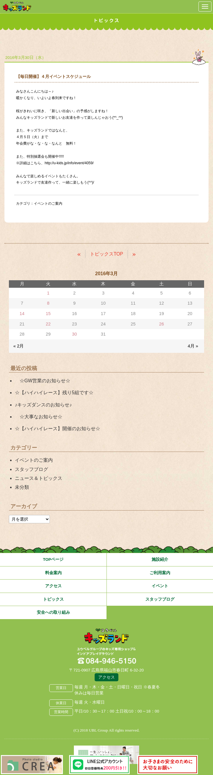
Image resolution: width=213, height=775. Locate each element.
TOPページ (53, 559)
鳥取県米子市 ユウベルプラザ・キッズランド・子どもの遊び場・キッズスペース (17, 6)
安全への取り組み (53, 612)
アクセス (53, 586)
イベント (160, 586)
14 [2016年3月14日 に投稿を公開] (22, 313)
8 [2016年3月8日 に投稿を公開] (48, 303)
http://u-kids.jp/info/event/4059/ (68, 163)
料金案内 (53, 573)
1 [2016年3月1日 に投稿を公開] (48, 293)
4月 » (193, 346)
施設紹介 (160, 559)
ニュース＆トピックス (38, 478)
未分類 (22, 487)
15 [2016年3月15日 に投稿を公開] (48, 313)
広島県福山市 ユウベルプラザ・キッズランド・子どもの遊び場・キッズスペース (106, 636)
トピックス (53, 599)
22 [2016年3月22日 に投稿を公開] (48, 324)
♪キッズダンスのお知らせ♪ (43, 404)
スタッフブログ (31, 469)
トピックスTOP (106, 253)
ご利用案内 (160, 573)
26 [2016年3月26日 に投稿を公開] (161, 324)
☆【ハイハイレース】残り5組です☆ (54, 392)
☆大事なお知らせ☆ (38, 416)
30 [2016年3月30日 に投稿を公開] (74, 334)
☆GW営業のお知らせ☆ (42, 380)
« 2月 (18, 346)
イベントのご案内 (48, 203)
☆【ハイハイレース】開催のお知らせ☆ (57, 428)
